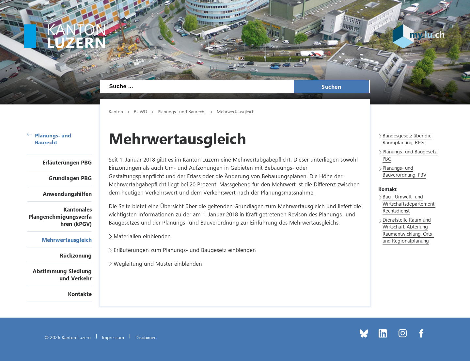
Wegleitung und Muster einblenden (158, 263)
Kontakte (80, 293)
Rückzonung (76, 255)
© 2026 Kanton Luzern (68, 337)
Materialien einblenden (142, 236)
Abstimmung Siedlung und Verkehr (62, 274)
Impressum (113, 337)
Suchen (331, 86)
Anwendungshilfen (67, 193)
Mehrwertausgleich (67, 239)
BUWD (140, 111)
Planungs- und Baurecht (49, 139)
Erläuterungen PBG (67, 162)
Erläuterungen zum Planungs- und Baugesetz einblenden (185, 249)
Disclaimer (145, 337)
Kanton (116, 111)
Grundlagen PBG (70, 177)
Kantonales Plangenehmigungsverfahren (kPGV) (60, 216)
